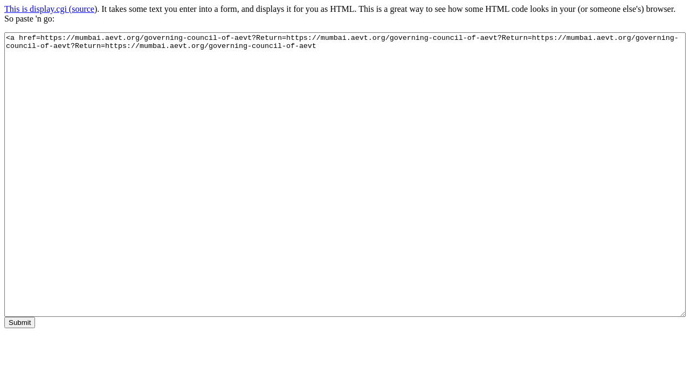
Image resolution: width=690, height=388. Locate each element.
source (83, 8)
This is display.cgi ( (38, 8)
